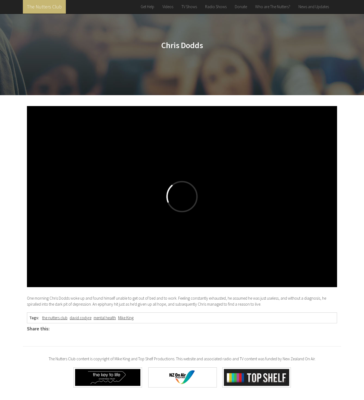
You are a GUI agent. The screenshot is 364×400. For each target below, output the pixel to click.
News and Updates (313, 6)
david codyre (80, 317)
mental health (105, 317)
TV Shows (189, 6)
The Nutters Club (44, 7)
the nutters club (54, 317)
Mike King (126, 317)
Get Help (147, 6)
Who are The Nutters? (272, 6)
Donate (241, 6)
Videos (167, 6)
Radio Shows (216, 6)
